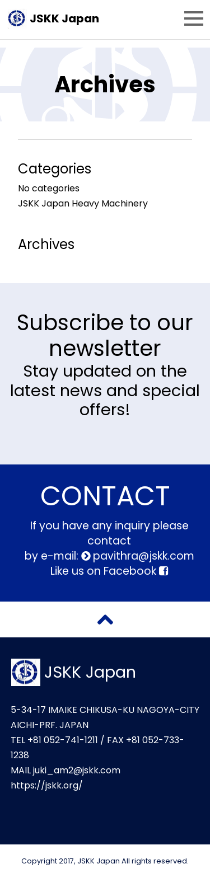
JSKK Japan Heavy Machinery (83, 203)
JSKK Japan (64, 18)
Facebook (136, 571)
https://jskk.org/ (47, 785)
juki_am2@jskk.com (76, 770)
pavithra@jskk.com (142, 556)
